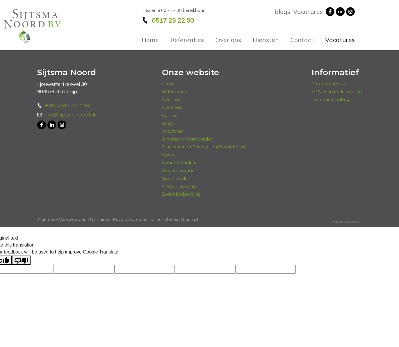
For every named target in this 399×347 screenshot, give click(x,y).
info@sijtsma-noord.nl (70, 115)
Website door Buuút (346, 222)
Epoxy (169, 154)
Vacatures (340, 40)
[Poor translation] (21, 260)
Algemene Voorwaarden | (63, 219)
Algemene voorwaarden (187, 139)
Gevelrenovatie (178, 170)
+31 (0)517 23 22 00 (68, 105)
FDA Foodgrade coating (336, 91)
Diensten (266, 40)
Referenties (187, 40)
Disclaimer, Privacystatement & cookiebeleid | (135, 219)
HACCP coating (179, 186)
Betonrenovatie (328, 84)
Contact (302, 40)
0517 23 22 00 (173, 20)
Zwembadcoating (181, 194)
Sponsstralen (176, 178)
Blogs (282, 11)
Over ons (228, 40)
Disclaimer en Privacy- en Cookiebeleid (204, 147)
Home (150, 40)
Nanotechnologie (180, 163)
